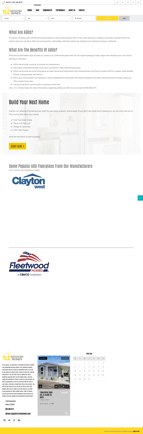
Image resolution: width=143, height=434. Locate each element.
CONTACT (82, 10)
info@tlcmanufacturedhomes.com (17, 413)
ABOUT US (72, 10)
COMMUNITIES (47, 10)
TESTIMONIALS (60, 10)
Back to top (136, 431)
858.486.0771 (9, 409)
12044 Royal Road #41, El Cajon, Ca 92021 (46, 394)
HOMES (29, 10)
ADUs (37, 10)
